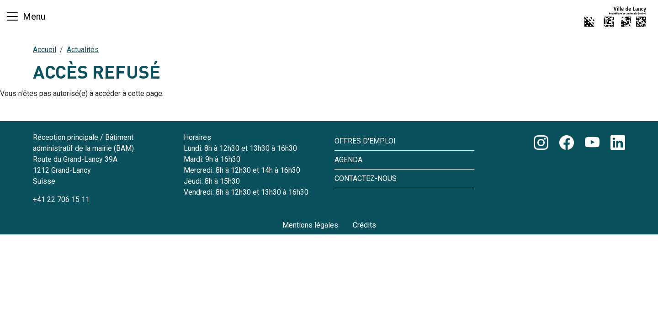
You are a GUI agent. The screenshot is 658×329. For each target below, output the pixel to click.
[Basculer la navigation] (25, 16)
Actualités (83, 49)
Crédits (364, 225)
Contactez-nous (365, 178)
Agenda (348, 159)
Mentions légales (310, 225)
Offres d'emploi (365, 141)
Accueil (44, 49)
